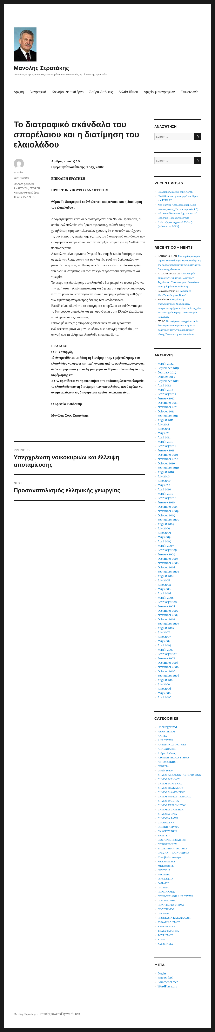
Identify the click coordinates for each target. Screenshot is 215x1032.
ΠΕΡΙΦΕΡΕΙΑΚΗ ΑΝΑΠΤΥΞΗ (175, 896)
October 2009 (166, 515)
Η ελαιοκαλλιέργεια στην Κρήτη (175, 192)
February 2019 (167, 372)
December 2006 (168, 663)
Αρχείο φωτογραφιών (159, 92)
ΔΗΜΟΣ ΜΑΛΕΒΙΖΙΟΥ (171, 792)
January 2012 (166, 398)
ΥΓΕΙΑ (162, 939)
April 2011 (164, 437)
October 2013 (166, 377)
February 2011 (167, 446)
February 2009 (167, 550)
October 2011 (166, 411)
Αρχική (19, 92)
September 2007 (168, 624)
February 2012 (167, 394)
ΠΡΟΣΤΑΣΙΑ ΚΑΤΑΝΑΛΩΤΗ (174, 918)
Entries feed (165, 978)
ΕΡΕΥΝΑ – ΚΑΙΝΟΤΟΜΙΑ (173, 853)
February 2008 (167, 602)
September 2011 (168, 416)
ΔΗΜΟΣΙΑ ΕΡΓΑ (167, 814)
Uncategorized (24, 183)
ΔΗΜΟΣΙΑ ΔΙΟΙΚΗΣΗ (170, 809)
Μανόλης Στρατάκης (41, 67)
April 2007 (164, 645)
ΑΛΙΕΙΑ (162, 736)
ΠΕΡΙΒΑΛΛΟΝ (166, 892)
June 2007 (164, 637)
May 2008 (164, 589)
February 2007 (167, 654)
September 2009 (168, 520)
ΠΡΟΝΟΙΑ (164, 913)
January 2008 (166, 606)
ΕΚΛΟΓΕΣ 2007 (167, 831)
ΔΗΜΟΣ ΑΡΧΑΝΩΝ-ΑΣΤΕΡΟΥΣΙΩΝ (179, 775)
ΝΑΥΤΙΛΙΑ (164, 870)
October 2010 (166, 463)
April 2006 (165, 697)
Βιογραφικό (37, 92)
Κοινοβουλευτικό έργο (67, 92)
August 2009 (166, 524)
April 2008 (164, 593)
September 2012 (168, 381)
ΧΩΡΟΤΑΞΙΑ (165, 944)
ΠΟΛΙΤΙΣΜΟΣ (166, 909)
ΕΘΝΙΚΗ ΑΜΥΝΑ (168, 827)
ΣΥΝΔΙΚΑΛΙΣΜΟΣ (169, 922)
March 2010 (165, 494)
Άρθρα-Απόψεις (101, 92)
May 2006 (164, 693)
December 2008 (168, 559)
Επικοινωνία (190, 92)
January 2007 (166, 658)
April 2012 (164, 385)
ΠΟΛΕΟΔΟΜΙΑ (167, 900)
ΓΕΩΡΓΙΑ (35, 188)
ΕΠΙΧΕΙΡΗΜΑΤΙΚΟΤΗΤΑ (172, 848)
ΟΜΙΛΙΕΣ (163, 883)
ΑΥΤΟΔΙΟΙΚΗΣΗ (167, 762)
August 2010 (166, 472)
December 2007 (168, 611)
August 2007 (166, 628)
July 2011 (163, 424)
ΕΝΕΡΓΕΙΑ (164, 835)
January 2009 (166, 554)
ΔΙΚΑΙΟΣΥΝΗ (166, 822)
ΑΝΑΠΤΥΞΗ (21, 188)
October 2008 (166, 567)
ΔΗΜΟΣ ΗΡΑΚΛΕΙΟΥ (170, 788)
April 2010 (164, 489)
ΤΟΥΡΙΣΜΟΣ (165, 935)
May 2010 (164, 485)
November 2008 (168, 563)
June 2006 (164, 689)
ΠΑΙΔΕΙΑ (163, 887)
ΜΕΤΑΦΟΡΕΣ (166, 866)
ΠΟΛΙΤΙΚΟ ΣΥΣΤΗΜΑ (171, 905)
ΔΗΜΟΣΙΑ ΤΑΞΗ (168, 818)
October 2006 (166, 671)
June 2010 (164, 481)
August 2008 (166, 576)
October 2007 (166, 619)
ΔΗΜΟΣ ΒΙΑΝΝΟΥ (169, 779)
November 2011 (168, 407)
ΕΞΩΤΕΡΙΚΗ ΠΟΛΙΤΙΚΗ (172, 840)
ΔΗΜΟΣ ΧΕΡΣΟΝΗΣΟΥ (172, 805)
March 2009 (166, 546)
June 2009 (164, 533)
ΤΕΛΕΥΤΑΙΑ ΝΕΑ (24, 196)
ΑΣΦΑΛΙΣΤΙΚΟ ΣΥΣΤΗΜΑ (173, 757)
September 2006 (168, 676)
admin (18, 172)
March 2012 (165, 390)
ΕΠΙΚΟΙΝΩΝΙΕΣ (167, 844)
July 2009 (164, 528)
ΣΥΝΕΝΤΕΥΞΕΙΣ (168, 926)
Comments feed (168, 982)
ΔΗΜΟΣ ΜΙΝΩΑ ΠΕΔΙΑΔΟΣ (174, 796)
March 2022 (166, 364)
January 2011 (166, 450)
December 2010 (168, 455)
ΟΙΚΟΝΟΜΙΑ (165, 879)
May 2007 (164, 641)
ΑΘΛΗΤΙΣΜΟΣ (166, 731)
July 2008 (164, 580)
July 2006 (164, 684)
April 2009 (165, 541)
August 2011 (165, 420)
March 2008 (166, 598)
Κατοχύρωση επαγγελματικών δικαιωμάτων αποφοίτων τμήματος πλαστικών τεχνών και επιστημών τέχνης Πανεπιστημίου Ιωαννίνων (179, 308)
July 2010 (163, 476)
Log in (162, 973)
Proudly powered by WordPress (60, 1014)
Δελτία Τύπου (128, 92)
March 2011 (165, 442)
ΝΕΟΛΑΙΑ (164, 874)
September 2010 (168, 468)
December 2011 (167, 403)
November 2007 (168, 615)
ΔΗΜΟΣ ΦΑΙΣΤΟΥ (168, 801)
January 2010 (166, 502)
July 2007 (164, 632)
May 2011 (164, 433)
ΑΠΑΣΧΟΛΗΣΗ (167, 749)
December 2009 (168, 507)
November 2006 (168, 667)
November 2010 (168, 459)
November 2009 (168, 511)
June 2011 (164, 429)
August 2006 (166, 680)
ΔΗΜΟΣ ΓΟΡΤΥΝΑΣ (170, 783)
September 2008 (168, 572)
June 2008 (164, 585)
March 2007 (166, 650)
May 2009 (164, 537)
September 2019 (168, 368)
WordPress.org (167, 986)
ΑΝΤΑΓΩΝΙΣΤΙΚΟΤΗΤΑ (172, 744)
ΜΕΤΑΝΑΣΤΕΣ (166, 861)
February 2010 (167, 498)
